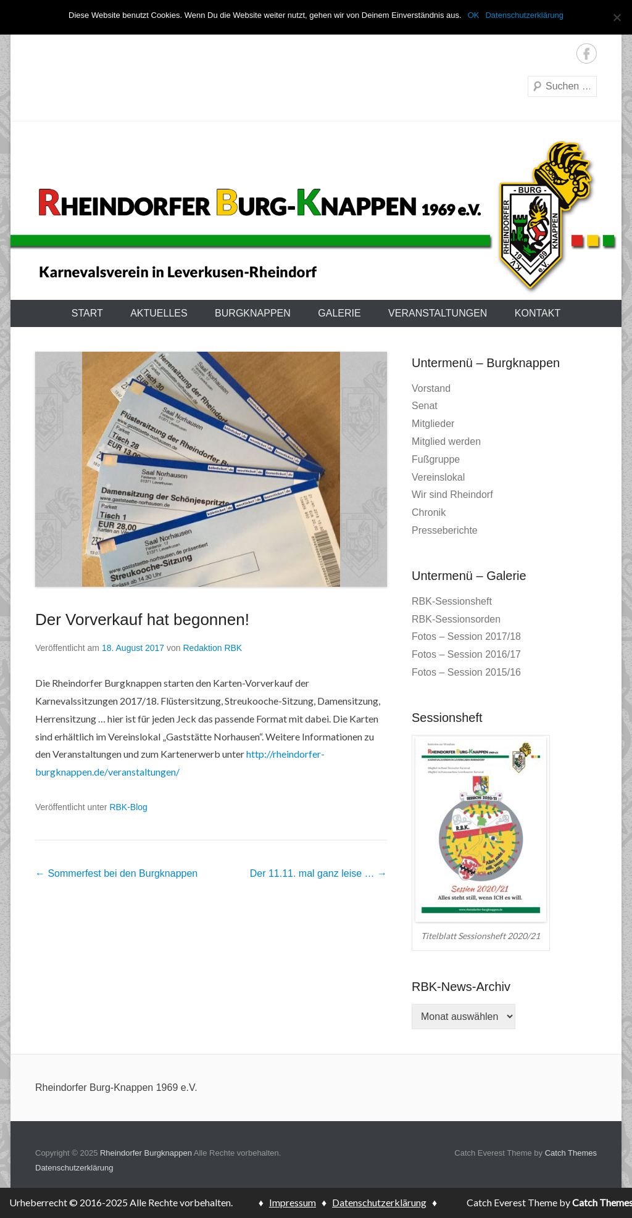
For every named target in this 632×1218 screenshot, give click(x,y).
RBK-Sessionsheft (452, 601)
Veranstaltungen (437, 313)
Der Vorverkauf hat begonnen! (142, 619)
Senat (425, 405)
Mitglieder (433, 423)
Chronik (429, 512)
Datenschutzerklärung (74, 1167)
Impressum (292, 1202)
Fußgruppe (436, 459)
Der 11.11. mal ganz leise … (318, 873)
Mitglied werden (446, 441)
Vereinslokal (438, 477)
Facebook (586, 53)
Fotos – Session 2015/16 (466, 672)
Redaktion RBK (212, 648)
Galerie (339, 313)
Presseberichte (445, 530)
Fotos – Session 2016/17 (466, 654)
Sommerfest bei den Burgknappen (116, 873)
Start (87, 313)
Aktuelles (158, 313)
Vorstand (431, 388)
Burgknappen (253, 313)
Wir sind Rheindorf (452, 494)
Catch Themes (571, 1153)
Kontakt (537, 313)
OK (474, 15)
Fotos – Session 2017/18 (466, 636)
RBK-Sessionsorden (456, 619)
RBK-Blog (128, 807)
